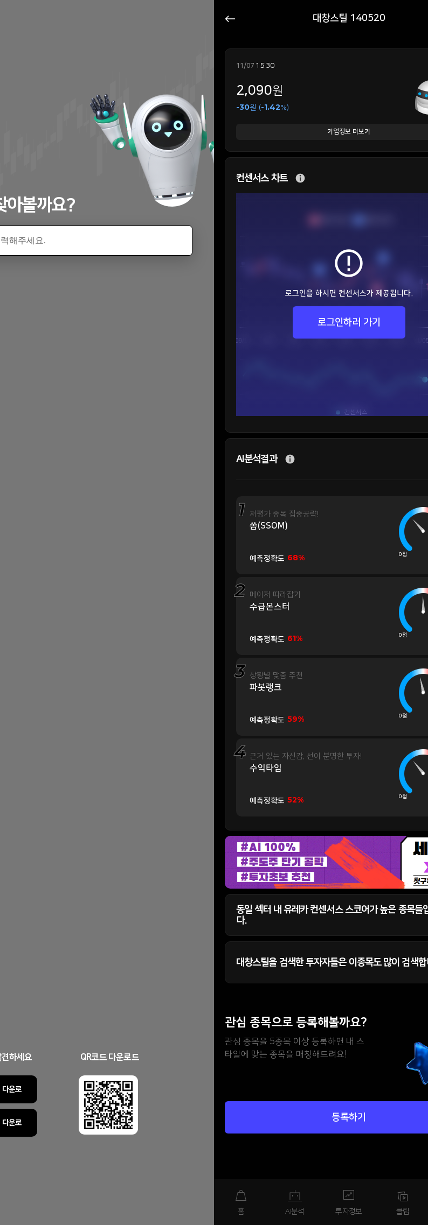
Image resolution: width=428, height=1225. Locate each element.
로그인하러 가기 (349, 322)
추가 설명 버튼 (300, 178)
